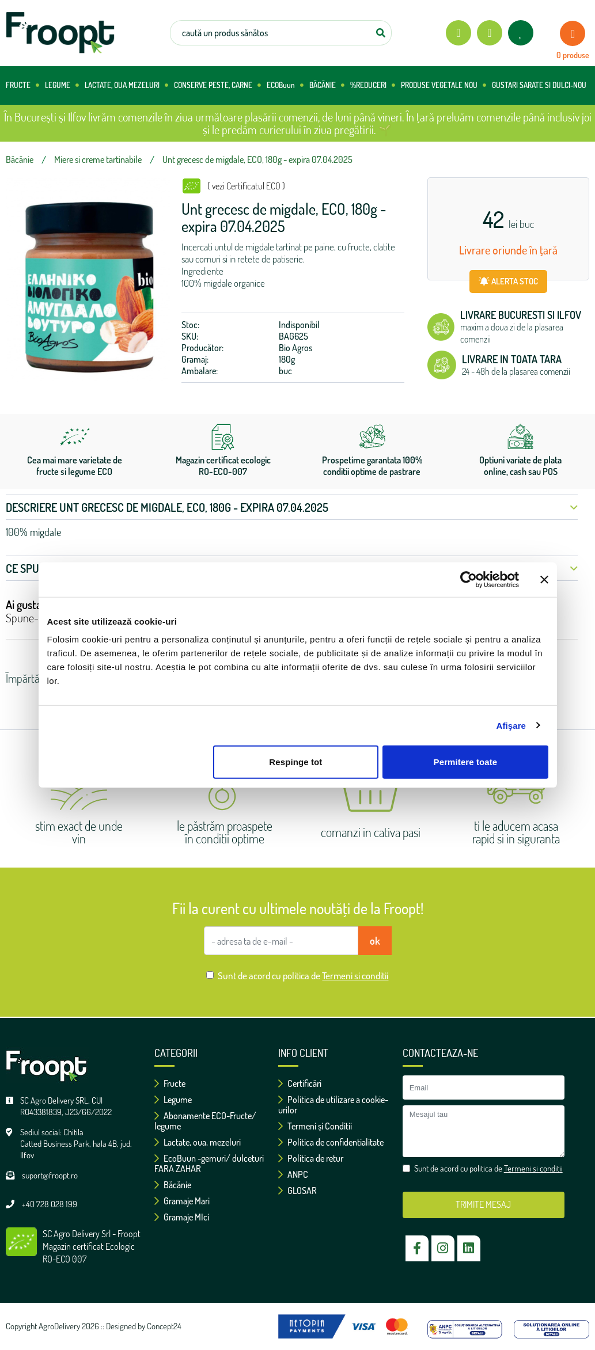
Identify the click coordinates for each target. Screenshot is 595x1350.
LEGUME (62, 85)
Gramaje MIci (181, 1217)
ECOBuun (285, 85)
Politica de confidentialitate (331, 1142)
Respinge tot (295, 762)
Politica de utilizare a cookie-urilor (333, 1105)
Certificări (299, 1083)
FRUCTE (22, 85)
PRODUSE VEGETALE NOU (443, 85)
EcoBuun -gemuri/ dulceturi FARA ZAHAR (209, 1163)
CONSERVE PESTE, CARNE (217, 85)
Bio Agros (295, 347)
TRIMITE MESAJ (483, 1204)
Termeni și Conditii (315, 1126)
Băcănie (172, 1185)
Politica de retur (310, 1158)
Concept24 (164, 1326)
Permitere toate (466, 762)
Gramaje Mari (182, 1201)
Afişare (511, 725)
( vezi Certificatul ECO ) (246, 186)
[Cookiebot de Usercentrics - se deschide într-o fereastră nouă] (468, 579)
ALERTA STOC (508, 281)
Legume (173, 1099)
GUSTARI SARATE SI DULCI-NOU (539, 85)
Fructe (169, 1083)
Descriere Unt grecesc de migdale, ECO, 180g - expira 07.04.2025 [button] (292, 507)
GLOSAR (297, 1190)
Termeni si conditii (355, 975)
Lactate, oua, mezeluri (197, 1142)
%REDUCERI (372, 85)
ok (375, 940)
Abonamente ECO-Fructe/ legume (205, 1121)
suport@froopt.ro (50, 1175)
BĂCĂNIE (326, 85)
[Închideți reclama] (544, 579)
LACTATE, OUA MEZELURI (126, 85)
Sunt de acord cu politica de (303, 975)
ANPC (293, 1174)
